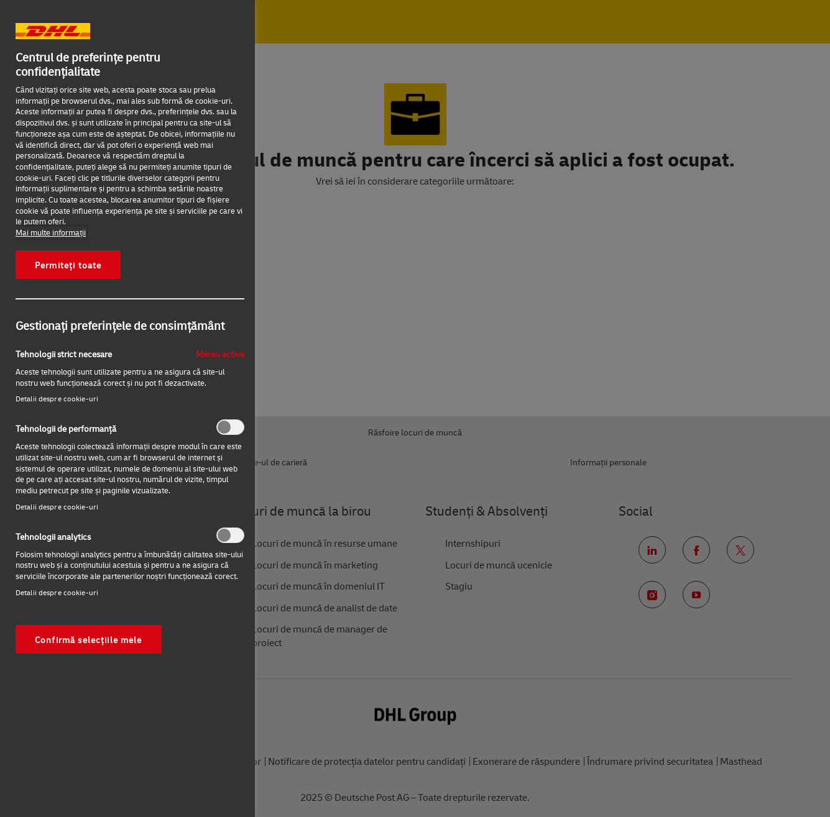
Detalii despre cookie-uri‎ (57, 398)
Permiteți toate (68, 264)
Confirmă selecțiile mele (88, 639)
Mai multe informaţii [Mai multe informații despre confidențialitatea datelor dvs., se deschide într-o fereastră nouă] (51, 232)
